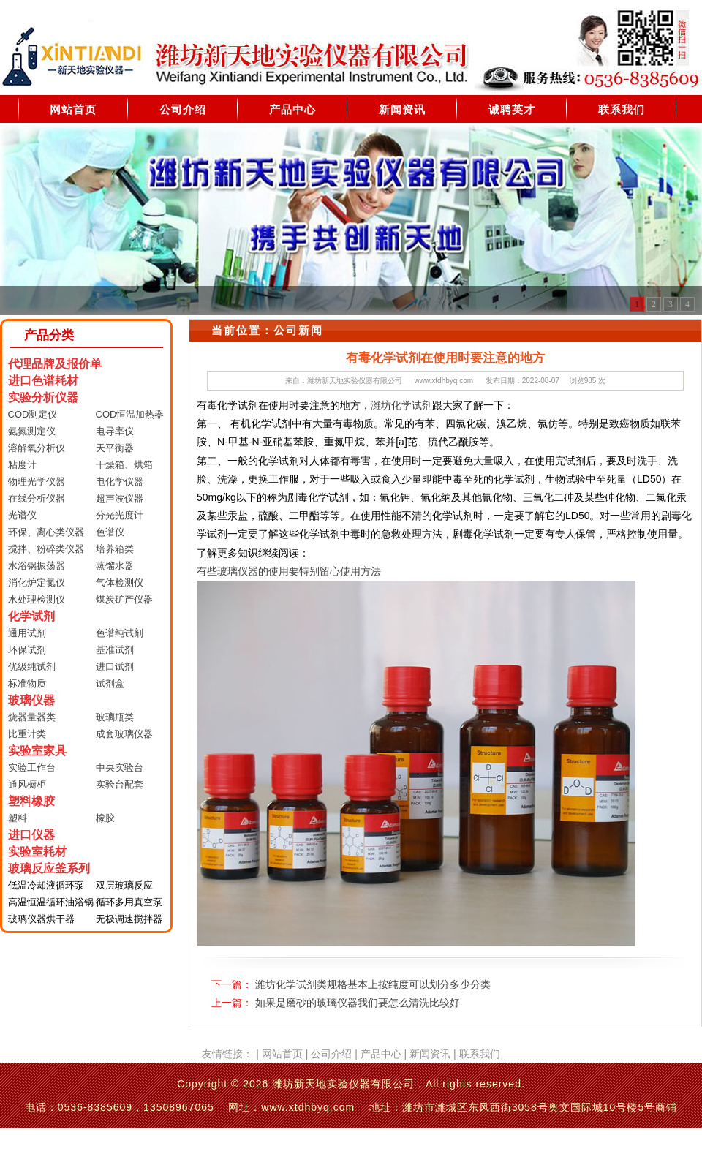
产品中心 (292, 109)
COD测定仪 (33, 414)
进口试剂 (115, 666)
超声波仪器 (119, 498)
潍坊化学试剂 (401, 405)
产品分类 (49, 335)
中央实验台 (119, 767)
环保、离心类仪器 (46, 532)
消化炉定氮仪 (36, 582)
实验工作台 (32, 767)
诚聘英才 (511, 109)
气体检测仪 (119, 582)
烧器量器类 (32, 717)
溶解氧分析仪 (36, 447)
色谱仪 (110, 532)
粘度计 (22, 464)
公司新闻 (298, 330)
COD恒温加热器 (130, 414)
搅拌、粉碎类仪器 (46, 548)
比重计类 (27, 733)
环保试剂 (27, 649)
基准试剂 (115, 649)
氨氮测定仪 (32, 431)
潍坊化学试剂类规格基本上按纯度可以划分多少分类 (373, 984)
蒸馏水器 (115, 565)
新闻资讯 (402, 109)
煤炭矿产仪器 (124, 599)
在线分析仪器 (36, 498)
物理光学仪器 (36, 481)
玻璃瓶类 (115, 717)
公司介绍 (182, 109)
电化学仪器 (119, 481)
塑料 (17, 817)
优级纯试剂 (32, 666)
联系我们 (621, 109)
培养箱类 (115, 548)
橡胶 (105, 817)
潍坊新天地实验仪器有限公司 (354, 381)
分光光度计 (119, 515)
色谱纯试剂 (119, 632)
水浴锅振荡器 (36, 565)
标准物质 (27, 683)
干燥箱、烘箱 (124, 464)
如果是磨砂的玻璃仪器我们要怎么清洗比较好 (357, 1002)
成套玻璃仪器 (124, 733)
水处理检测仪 (36, 599)
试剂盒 (110, 683)
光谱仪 (22, 515)
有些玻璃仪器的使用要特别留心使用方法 (289, 571)
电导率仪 (115, 431)
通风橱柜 (27, 784)
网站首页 (73, 109)
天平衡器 (115, 447)
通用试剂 (27, 632)
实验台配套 (119, 784)
